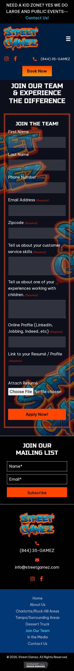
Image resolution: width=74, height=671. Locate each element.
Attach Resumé (23, 382)
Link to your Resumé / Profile (35, 357)
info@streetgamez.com (37, 567)
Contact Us (37, 643)
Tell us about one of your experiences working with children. (32, 288)
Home (38, 598)
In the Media (37, 637)
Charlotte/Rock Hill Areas (37, 611)
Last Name (18, 154)
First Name (25, 131)
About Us (37, 604)
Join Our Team (37, 630)
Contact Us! (37, 17)
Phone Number (29, 177)
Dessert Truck (38, 624)
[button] (6, 58)
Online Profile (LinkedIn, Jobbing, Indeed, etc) (35, 328)
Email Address (28, 199)
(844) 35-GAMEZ (55, 59)
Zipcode (22, 222)
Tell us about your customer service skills (34, 248)
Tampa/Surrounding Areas (37, 617)
